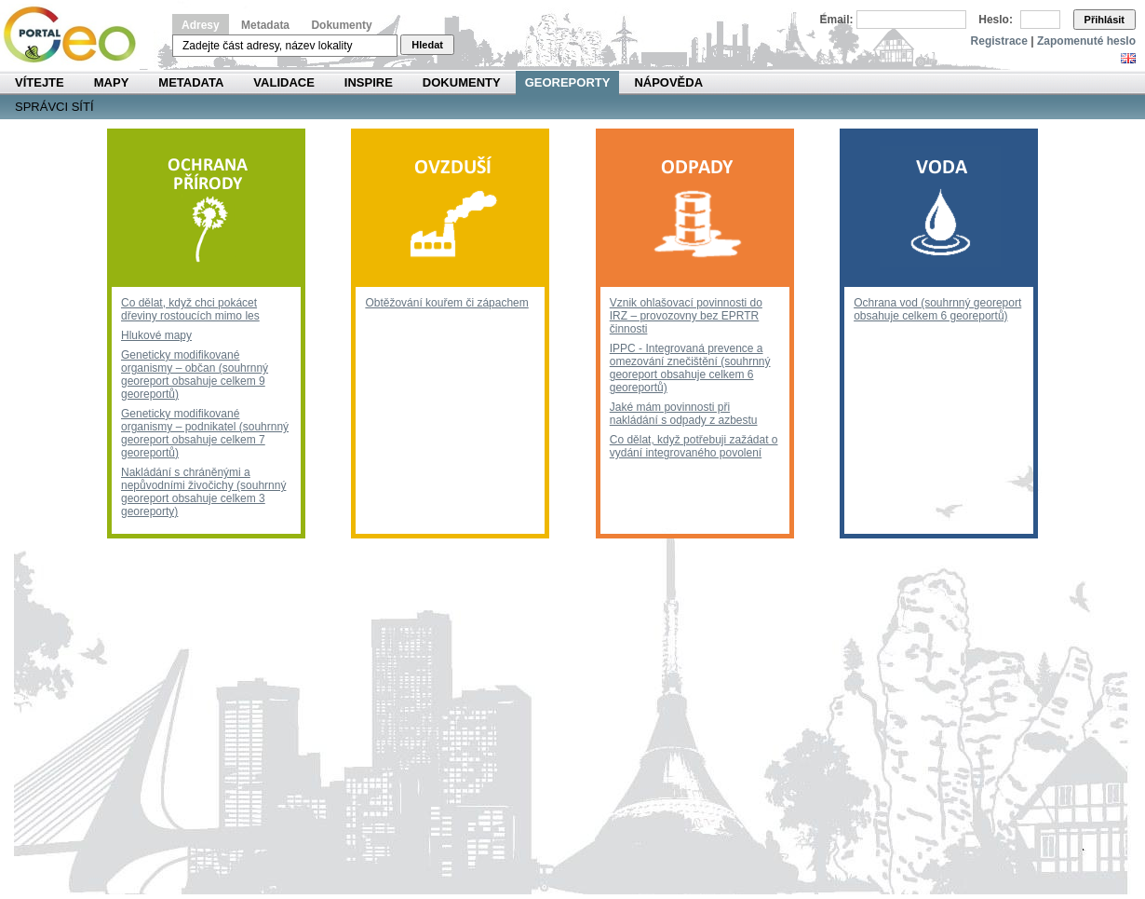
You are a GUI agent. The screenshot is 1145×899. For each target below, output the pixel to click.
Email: (837, 19)
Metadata (265, 25)
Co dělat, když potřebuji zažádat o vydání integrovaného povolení (694, 446)
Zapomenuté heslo (1086, 41)
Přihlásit (1104, 19)
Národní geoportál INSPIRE (77, 35)
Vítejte (39, 82)
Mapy (111, 82)
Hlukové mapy (156, 335)
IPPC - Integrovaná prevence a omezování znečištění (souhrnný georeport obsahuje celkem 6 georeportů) (690, 368)
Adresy (201, 25)
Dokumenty (341, 25)
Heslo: (995, 19)
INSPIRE (368, 82)
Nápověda (668, 82)
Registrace (999, 41)
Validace (283, 82)
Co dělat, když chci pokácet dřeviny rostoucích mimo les (190, 309)
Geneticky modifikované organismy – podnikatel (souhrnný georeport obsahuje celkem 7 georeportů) (205, 433)
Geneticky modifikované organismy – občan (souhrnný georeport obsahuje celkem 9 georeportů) (194, 374)
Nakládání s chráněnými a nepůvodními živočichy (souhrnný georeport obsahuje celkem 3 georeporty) (203, 492)
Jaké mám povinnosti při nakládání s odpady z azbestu (684, 414)
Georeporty (568, 82)
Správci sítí (54, 107)
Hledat (427, 44)
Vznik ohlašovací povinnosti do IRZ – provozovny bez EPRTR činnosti (686, 315)
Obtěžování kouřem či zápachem (446, 302)
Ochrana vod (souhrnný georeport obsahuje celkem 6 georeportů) (937, 309)
